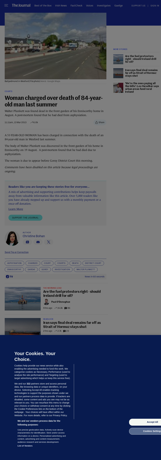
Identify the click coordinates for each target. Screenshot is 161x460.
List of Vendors (25, 446)
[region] (80, 397)
